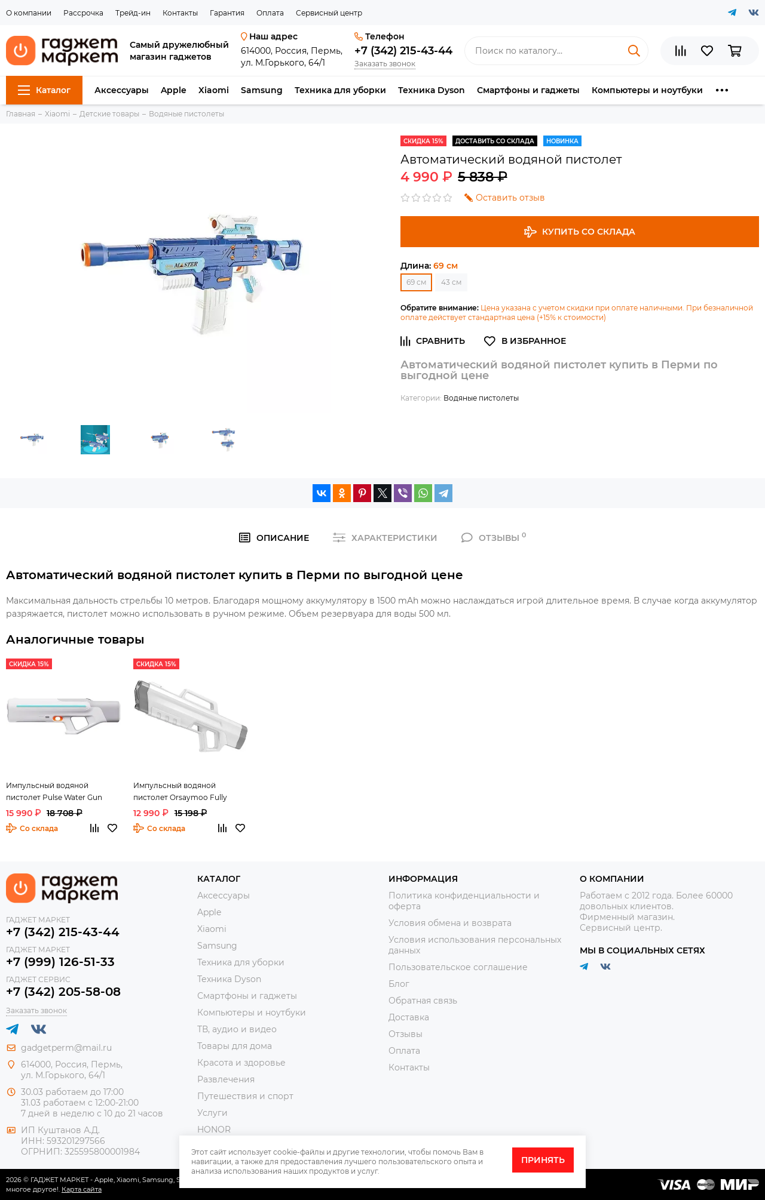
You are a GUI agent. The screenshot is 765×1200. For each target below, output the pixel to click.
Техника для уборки (340, 90)
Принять (543, 1160)
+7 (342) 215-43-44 (403, 50)
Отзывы (405, 1034)
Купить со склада (580, 232)
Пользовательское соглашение (458, 967)
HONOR (214, 1129)
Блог (398, 984)
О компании (28, 12)
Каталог (44, 90)
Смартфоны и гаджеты (528, 90)
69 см (416, 282)
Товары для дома (234, 1046)
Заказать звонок (384, 63)
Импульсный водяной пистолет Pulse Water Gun (54, 791)
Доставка (408, 1017)
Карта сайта (82, 1189)
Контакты (180, 12)
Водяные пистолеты (481, 397)
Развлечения (226, 1079)
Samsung (262, 90)
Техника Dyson (431, 90)
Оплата (270, 12)
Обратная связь (422, 1000)
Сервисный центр (329, 12)
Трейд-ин (133, 12)
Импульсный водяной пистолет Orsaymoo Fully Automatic (180, 792)
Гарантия (227, 12)
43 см (451, 282)
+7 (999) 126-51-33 (60, 962)
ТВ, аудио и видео (237, 1029)
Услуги (212, 1112)
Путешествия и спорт (245, 1096)
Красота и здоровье (241, 1062)
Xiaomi (213, 90)
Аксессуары (121, 90)
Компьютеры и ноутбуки (647, 90)
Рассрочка (83, 12)
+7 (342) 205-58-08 (63, 991)
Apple (173, 90)
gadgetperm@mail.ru (66, 1047)
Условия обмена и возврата (450, 923)
